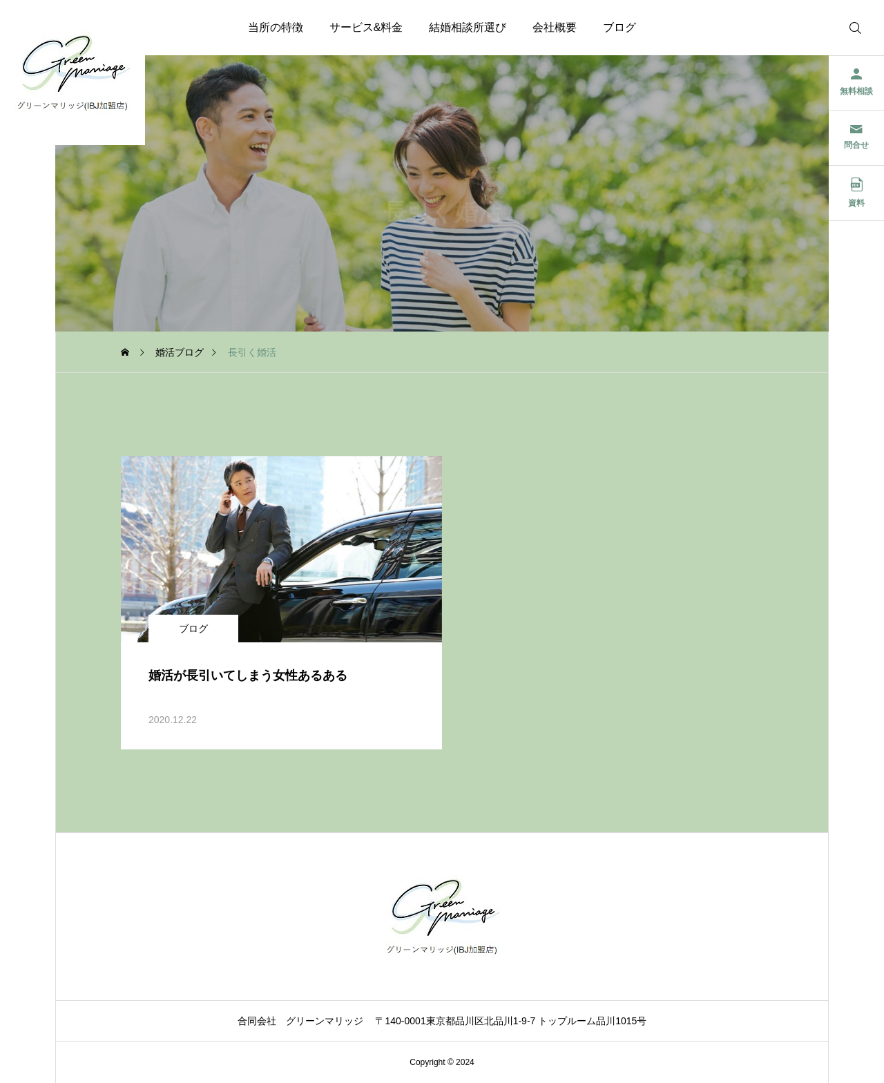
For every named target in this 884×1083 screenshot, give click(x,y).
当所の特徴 (275, 27)
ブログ (619, 27)
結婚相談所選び (467, 27)
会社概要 (554, 27)
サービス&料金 (366, 27)
